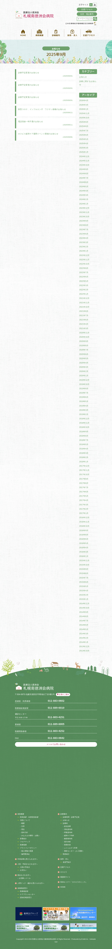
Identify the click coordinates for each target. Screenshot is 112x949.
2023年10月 (84, 217)
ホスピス (63, 872)
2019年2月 (83, 414)
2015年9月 (83, 569)
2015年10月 (84, 565)
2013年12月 (84, 646)
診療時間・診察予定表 (71, 817)
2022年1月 (83, 294)
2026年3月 (83, 105)
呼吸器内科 (68, 832)
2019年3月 (83, 410)
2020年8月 (83, 346)
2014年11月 (84, 604)
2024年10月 (84, 165)
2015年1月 (83, 599)
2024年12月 (84, 156)
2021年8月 (83, 311)
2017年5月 (83, 496)
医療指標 (23, 845)
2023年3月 (83, 242)
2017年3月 (83, 505)
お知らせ (83, 77)
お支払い (23, 870)
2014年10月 (84, 608)
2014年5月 (83, 629)
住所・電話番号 (87, 14)
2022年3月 (83, 285)
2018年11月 (84, 423)
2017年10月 (84, 474)
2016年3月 (83, 552)
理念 (23, 829)
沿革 (23, 826)
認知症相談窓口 (26, 897)
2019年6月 (83, 397)
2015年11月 (84, 561)
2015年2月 (83, 595)
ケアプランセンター (27, 894)
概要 (23, 823)
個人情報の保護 (27, 851)
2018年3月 (83, 453)
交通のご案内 (63, 694)
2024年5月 (83, 187)
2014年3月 (83, 634)
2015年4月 (83, 591)
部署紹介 (23, 839)
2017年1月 (83, 513)
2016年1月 (83, 556)
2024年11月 (84, 161)
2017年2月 (83, 509)
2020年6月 (83, 354)
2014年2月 (83, 638)
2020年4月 (83, 363)
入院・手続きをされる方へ (27, 864)
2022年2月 (83, 290)
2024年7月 (83, 178)
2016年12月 (84, 518)
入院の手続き (25, 867)
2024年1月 (83, 204)
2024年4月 (83, 191)
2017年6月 (83, 492)
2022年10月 (84, 264)
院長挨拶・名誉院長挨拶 (29, 817)
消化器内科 (68, 829)
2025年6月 (83, 135)
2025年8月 (83, 126)
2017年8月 (83, 483)
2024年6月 (83, 182)
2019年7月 (83, 393)
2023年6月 (83, 234)
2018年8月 (83, 436)
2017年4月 (83, 500)
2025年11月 (84, 113)
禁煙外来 (67, 845)
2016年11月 (84, 522)
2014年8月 (83, 616)
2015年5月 (83, 586)
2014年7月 (83, 621)
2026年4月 (83, 100)
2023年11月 (84, 212)
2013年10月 (84, 651)
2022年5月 (83, 281)
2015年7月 (83, 578)
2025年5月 (83, 139)
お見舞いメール (25, 878)
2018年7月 (83, 440)
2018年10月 (84, 427)
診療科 (65, 823)
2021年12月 (84, 298)
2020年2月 (83, 371)
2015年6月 (83, 582)
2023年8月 (83, 225)
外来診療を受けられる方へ (27, 859)
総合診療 (67, 826)
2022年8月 (83, 268)
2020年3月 (83, 367)
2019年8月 (83, 389)
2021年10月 (84, 307)
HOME (63, 887)
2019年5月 (83, 401)
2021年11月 (84, 303)
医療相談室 (24, 891)
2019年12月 (84, 380)
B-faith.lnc (84, 939)
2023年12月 (84, 208)
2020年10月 (84, 337)
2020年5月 (83, 358)
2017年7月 (83, 487)
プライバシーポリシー (28, 848)
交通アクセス (87, 9)
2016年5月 (83, 543)
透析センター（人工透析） (74, 851)
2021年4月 (83, 324)
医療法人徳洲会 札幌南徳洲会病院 (44, 939)
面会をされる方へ (24, 875)
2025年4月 (83, 143)
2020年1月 (83, 376)
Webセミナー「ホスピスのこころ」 (73, 882)
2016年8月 (83, 535)
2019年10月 (84, 384)
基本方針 (24, 832)
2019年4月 (83, 406)
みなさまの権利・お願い (30, 835)
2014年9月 (83, 612)
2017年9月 (83, 479)
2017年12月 (84, 466)
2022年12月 (84, 255)
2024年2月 (83, 199)
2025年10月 (84, 118)
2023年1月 (83, 251)
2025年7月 (83, 131)
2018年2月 (83, 457)
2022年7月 (83, 272)
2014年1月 (83, 642)
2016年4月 (83, 548)
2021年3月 (83, 328)
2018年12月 (84, 419)
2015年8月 (83, 573)
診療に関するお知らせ (87, 83)
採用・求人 (64, 859)
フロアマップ (25, 842)
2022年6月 (83, 277)
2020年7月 (83, 350)
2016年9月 (83, 530)
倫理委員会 (25, 854)
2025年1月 (83, 152)
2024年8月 (83, 174)
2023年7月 (83, 230)
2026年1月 (83, 109)
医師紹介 (66, 854)
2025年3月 (83, 148)
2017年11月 (84, 470)
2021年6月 (83, 320)
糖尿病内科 (68, 839)
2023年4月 (83, 238)
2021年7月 (83, 315)
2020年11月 (84, 333)
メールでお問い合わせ (56, 744)
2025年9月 (83, 122)
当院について (25, 820)
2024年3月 (83, 195)
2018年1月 (83, 462)
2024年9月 (83, 169)
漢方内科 (67, 842)
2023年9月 (83, 221)
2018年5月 (83, 444)
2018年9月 (83, 432)
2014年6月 (83, 625)
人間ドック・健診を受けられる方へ (30, 883)
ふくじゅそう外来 (71, 848)
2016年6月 (83, 539)
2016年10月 (84, 526)
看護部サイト (65, 877)
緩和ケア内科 (69, 835)
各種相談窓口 (22, 888)
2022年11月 (84, 260)
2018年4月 (83, 449)
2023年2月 (83, 247)
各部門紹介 (67, 862)
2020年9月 (83, 341)
